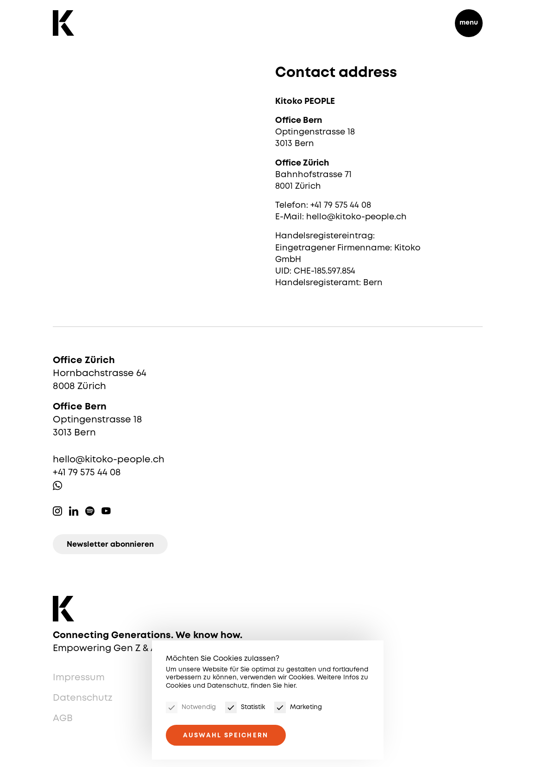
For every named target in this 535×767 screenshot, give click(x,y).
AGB (63, 718)
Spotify (89, 511)
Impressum (79, 677)
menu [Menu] (468, 23)
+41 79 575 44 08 (87, 472)
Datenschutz (83, 698)
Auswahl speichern (226, 735)
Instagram (57, 511)
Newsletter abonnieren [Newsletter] (110, 544)
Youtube (106, 511)
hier (290, 686)
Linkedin (73, 511)
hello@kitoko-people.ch (108, 459)
